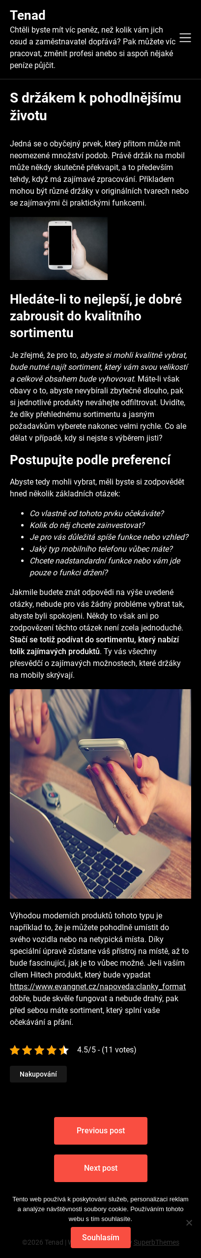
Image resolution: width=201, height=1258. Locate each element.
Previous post (101, 1130)
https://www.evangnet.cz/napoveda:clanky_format (98, 986)
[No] (189, 1222)
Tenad (28, 15)
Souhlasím (100, 1237)
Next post (100, 1168)
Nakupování (38, 1074)
